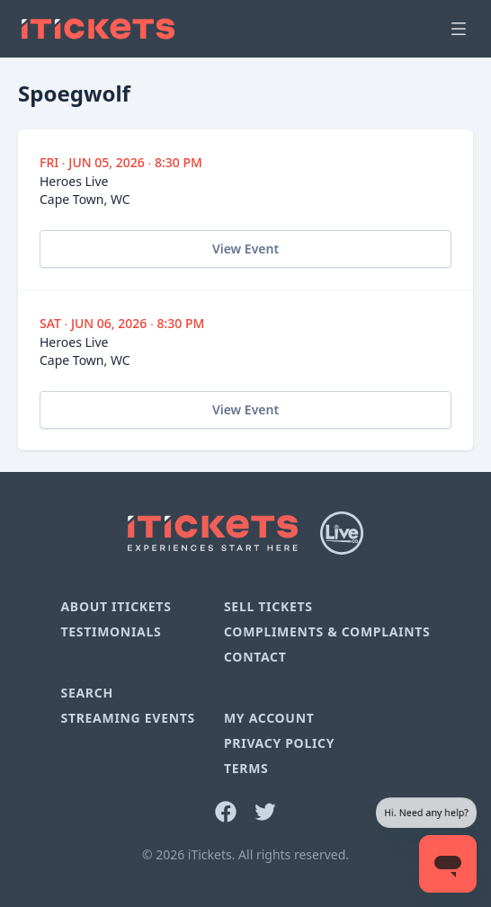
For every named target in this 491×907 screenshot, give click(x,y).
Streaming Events (127, 717)
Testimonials (110, 631)
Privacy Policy (279, 742)
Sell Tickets (268, 606)
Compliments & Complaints (327, 631)
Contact (255, 656)
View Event (245, 248)
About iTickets (115, 606)
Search (86, 692)
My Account (269, 717)
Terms (246, 768)
